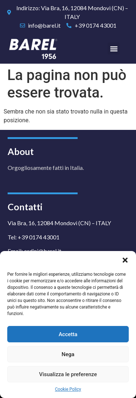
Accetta (68, 334)
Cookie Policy (68, 389)
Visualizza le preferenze (68, 374)
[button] (125, 260)
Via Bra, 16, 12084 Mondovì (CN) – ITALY (59, 222)
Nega (68, 354)
